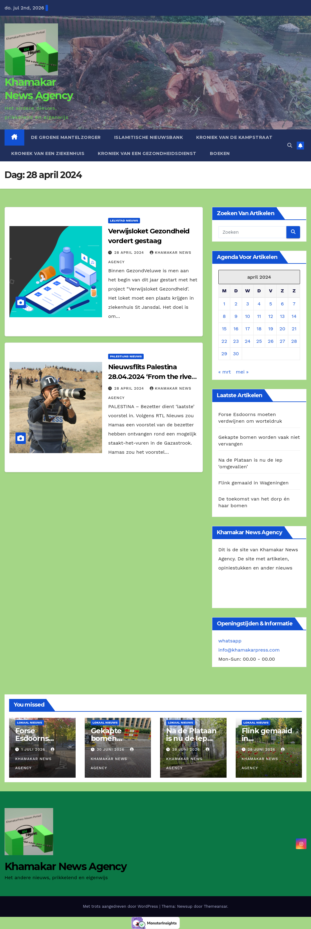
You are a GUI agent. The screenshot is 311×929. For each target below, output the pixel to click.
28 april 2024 (129, 252)
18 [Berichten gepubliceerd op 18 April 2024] (259, 329)
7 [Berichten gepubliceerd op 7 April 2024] (294, 304)
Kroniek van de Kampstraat (234, 137)
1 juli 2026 (34, 749)
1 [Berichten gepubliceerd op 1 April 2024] (224, 304)
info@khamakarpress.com (249, 650)
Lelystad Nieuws (124, 220)
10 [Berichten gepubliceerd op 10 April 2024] (247, 316)
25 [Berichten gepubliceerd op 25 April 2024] (259, 341)
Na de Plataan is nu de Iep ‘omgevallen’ (191, 738)
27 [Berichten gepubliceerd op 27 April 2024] (282, 341)
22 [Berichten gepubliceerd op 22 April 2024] (224, 341)
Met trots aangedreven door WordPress (121, 906)
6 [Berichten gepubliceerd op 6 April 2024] (282, 304)
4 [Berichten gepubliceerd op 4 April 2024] (259, 304)
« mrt (224, 372)
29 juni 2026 (186, 749)
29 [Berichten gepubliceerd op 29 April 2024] (224, 353)
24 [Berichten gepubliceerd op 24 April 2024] (248, 341)
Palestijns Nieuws (126, 356)
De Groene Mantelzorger (66, 137)
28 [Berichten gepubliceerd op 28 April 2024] (294, 341)
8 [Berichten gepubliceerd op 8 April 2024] (224, 316)
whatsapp (229, 641)
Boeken (220, 153)
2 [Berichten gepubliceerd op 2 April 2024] (235, 304)
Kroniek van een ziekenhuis (47, 153)
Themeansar (215, 906)
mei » (242, 372)
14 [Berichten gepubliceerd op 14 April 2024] (294, 316)
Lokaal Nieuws (29, 722)
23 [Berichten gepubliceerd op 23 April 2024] (236, 341)
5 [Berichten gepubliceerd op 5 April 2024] (270, 304)
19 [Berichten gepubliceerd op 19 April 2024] (270, 329)
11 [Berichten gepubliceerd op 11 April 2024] (259, 316)
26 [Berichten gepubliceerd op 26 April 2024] (271, 341)
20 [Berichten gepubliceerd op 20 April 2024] (282, 329)
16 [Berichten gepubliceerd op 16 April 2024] (236, 329)
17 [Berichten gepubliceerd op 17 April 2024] (247, 329)
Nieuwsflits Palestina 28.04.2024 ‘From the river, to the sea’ (151, 377)
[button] (289, 145)
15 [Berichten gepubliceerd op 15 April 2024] (224, 329)
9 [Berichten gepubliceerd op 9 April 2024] (236, 316)
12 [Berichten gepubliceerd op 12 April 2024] (270, 316)
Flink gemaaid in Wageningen (253, 483)
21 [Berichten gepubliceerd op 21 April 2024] (294, 329)
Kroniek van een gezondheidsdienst (147, 153)
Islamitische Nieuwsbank (148, 137)
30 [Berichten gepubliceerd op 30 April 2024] (236, 353)
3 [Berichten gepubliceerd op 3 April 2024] (247, 304)
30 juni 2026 (111, 749)
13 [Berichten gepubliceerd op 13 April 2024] (282, 316)
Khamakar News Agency (35, 759)
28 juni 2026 (262, 749)
